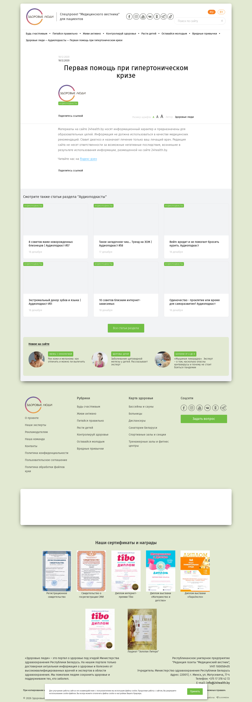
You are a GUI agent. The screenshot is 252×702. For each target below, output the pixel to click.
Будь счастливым (38, 33)
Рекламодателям (36, 432)
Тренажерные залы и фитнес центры (149, 443)
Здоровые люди (184, 117)
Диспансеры (137, 420)
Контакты (31, 446)
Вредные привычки (206, 33)
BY (221, 12)
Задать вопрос (204, 419)
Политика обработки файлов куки (45, 469)
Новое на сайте (39, 344)
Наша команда (35, 439)
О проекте (32, 418)
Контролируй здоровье (123, 33)
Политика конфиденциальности (46, 453)
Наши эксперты (35, 425)
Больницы (135, 413)
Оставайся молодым (176, 33)
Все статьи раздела (126, 328)
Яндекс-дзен (88, 159)
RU (212, 12)
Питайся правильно (67, 33)
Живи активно (94, 33)
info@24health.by (218, 682)
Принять (195, 691)
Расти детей (150, 33)
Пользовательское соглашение (46, 460)
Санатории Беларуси (143, 427)
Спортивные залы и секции (147, 434)
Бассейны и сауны (141, 406)
